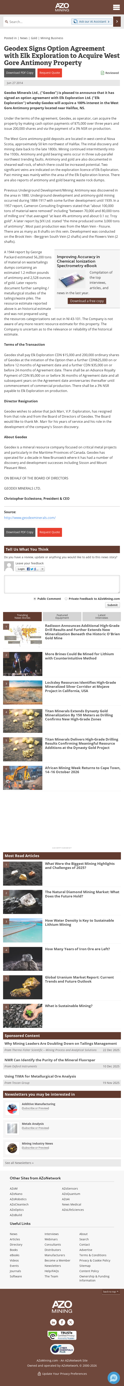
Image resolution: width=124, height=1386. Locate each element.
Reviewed (112, 73)
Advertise (85, 1250)
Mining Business (52, 38)
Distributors (53, 1250)
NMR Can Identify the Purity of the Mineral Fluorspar (50, 1060)
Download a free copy (87, 301)
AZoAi (66, 1199)
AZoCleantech (19, 1204)
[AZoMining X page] (70, 1322)
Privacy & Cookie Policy (94, 1260)
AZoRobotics (18, 1199)
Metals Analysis (33, 1124)
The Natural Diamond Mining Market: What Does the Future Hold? (82, 894)
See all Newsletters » (19, 1163)
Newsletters (53, 1266)
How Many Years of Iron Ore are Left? (77, 949)
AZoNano (16, 1194)
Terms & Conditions (92, 1255)
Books (14, 1250)
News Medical (71, 1204)
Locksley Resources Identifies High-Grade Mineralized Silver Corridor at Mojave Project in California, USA (80, 686)
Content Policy (89, 1271)
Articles (15, 1239)
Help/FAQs (52, 1271)
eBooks (14, 1255)
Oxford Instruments (24, 1066)
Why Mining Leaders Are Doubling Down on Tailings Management (61, 1043)
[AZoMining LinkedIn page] (53, 1322)
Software (16, 1276)
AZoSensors (70, 1188)
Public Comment (49, 599)
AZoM (14, 1188)
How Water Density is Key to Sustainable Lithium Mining (79, 922)
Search (84, 1239)
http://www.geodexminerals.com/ (30, 517)
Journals (15, 1271)
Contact (84, 1244)
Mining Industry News (37, 1143)
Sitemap (85, 1266)
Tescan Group (20, 1083)
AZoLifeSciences (73, 1210)
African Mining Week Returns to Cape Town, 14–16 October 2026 (83, 769)
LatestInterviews (101, 616)
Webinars (51, 1239)
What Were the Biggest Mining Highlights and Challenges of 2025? (80, 865)
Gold (34, 38)
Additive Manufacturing (38, 1104)
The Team (51, 1276)
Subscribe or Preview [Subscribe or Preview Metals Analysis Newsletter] (35, 1128)
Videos (14, 1260)
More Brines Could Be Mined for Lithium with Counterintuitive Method (79, 656)
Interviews (52, 1234)
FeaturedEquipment (62, 616)
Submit (112, 605)
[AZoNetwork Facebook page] (62, 1322)
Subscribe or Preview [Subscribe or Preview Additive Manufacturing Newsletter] (35, 1108)
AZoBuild (16, 1215)
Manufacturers (55, 1255)
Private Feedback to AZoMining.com (94, 599)
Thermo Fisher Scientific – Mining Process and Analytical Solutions (54, 1050)
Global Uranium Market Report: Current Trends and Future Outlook (79, 979)
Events (14, 1266)
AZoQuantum (71, 1194)
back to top (111, 1291)
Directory (16, 1244)
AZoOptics (17, 1210)
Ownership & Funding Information (94, 1278)
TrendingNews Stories (22, 616)
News (24, 38)
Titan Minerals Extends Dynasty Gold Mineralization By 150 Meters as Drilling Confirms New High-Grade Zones (79, 715)
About (83, 1234)
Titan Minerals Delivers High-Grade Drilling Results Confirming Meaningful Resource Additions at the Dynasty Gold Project (81, 743)
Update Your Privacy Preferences (62, 1374)
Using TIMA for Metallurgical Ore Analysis (40, 1076)
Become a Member (57, 1260)
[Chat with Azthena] (114, 1378)
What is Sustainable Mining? (68, 1005)
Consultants (53, 1244)
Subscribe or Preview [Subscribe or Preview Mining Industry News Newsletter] (35, 1147)
